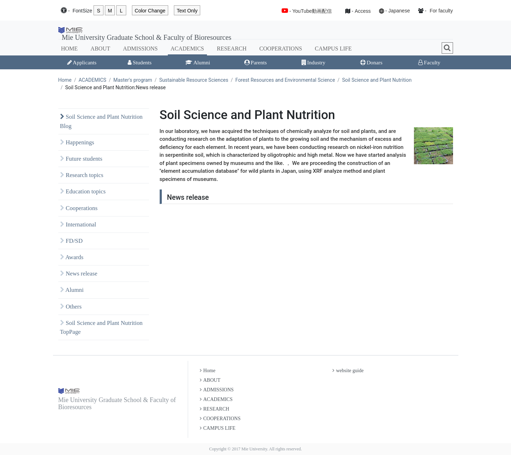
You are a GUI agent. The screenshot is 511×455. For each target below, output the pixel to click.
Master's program (132, 80)
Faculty (429, 62)
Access (363, 11)
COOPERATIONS (280, 49)
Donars (371, 62)
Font (82, 11)
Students (139, 62)
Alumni (197, 62)
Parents (255, 62)
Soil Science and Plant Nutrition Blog (101, 121)
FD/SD (71, 240)
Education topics (83, 191)
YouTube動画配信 (312, 11)
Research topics (81, 175)
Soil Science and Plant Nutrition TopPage (101, 327)
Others (71, 306)
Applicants (82, 62)
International (78, 224)
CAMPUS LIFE (333, 49)
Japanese (399, 11)
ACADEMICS (187, 49)
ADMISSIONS (140, 49)
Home (65, 80)
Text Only (187, 11)
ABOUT (100, 49)
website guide (347, 370)
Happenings (77, 142)
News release (78, 273)
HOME (69, 49)
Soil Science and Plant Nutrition (377, 80)
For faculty (441, 11)
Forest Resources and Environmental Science (285, 80)
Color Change (150, 11)
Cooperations (79, 208)
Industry (313, 62)
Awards (72, 257)
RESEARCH (232, 49)
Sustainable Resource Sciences (193, 80)
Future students (81, 158)
